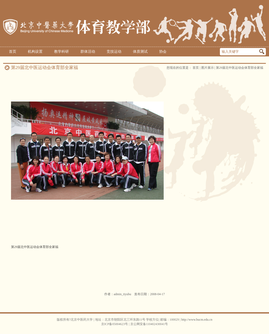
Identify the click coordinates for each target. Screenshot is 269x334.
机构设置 (35, 52)
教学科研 (61, 52)
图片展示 (207, 68)
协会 (163, 52)
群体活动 (87, 52)
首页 (12, 52)
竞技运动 (114, 52)
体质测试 (140, 52)
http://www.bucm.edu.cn (196, 319)
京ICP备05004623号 (114, 324)
